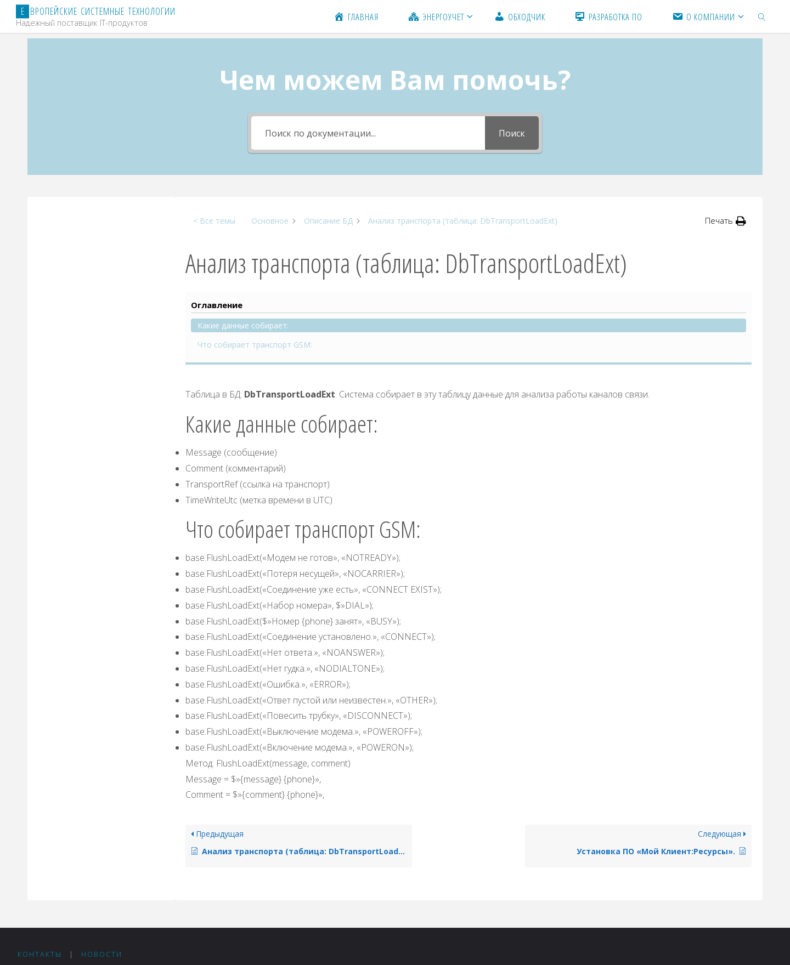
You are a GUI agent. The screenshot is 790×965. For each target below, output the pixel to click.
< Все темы (214, 220)
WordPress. (751, 883)
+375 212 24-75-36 (88, 911)
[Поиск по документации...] (368, 133)
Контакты (40, 860)
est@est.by (63, 926)
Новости (101, 860)
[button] (725, 220)
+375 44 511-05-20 (87, 897)
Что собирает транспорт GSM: (92, 260)
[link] (762, 16)
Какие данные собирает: (90, 235)
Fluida (708, 883)
